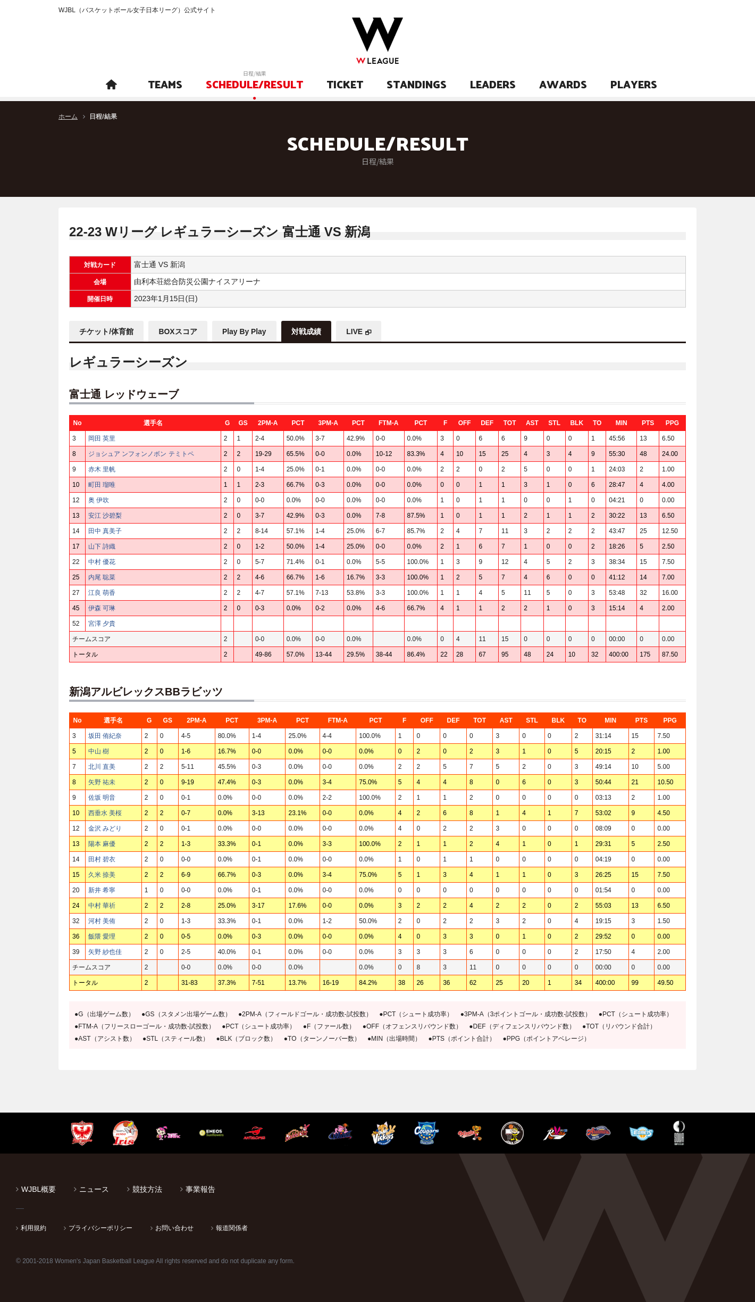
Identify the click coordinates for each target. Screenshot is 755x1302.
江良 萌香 (101, 592)
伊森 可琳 (101, 607)
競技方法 (147, 1188)
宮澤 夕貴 (101, 623)
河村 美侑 (101, 920)
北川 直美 (101, 766)
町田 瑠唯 (101, 484)
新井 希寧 (101, 889)
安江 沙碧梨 (105, 515)
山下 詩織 (101, 546)
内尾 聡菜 (101, 576)
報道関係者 (232, 1227)
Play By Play (246, 331)
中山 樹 (98, 750)
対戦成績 (309, 331)
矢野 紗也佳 (105, 951)
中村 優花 (101, 561)
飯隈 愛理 (101, 936)
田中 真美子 (105, 530)
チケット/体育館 (107, 331)
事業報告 (200, 1188)
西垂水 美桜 (105, 812)
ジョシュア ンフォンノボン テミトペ (141, 453)
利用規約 (33, 1227)
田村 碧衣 (101, 859)
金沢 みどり (105, 828)
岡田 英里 (101, 438)
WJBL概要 (38, 1188)
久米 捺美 (101, 874)
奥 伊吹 (98, 499)
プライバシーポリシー (100, 1227)
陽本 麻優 (101, 843)
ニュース (94, 1188)
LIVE (358, 331)
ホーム (68, 116)
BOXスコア (179, 331)
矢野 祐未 (101, 781)
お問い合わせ (174, 1227)
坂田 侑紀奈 (105, 735)
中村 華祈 (101, 905)
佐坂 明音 (101, 797)
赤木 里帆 (101, 468)
